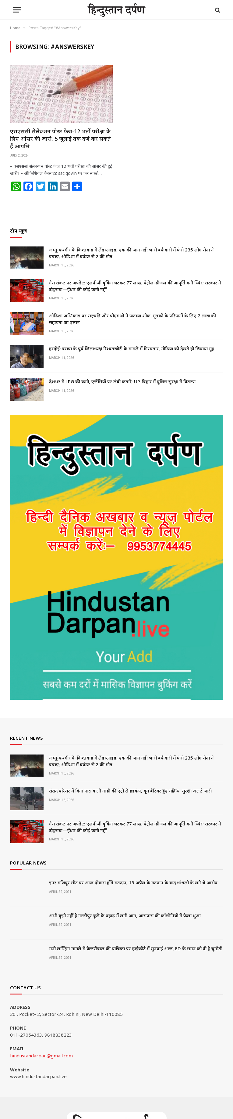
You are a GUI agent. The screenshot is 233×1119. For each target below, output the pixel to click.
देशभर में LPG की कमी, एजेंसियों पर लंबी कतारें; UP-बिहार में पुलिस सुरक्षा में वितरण (122, 381)
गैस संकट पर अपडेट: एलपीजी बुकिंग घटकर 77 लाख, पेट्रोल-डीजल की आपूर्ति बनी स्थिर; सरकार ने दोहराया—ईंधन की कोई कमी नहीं (135, 286)
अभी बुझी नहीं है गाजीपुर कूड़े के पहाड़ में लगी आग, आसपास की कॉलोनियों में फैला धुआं (125, 915)
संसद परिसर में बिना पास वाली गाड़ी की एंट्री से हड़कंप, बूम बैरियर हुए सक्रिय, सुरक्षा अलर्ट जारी (130, 791)
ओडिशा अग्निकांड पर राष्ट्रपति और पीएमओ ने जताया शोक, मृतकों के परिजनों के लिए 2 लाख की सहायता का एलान (132, 318)
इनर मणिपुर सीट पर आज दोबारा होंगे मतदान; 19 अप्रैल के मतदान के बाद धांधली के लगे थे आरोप (133, 882)
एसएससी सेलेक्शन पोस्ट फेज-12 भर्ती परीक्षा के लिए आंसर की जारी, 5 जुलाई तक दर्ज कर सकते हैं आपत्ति (60, 139)
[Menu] (17, 10)
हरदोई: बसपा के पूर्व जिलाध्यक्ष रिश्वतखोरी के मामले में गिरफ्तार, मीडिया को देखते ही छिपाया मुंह (131, 348)
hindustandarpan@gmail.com (41, 1055)
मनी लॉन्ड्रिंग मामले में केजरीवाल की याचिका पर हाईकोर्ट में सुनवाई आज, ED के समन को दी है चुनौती (135, 948)
